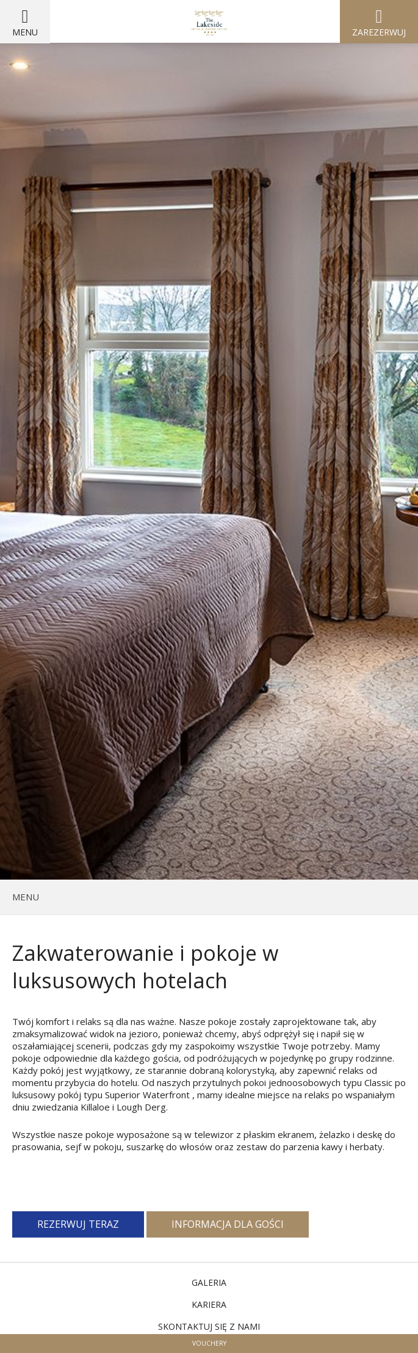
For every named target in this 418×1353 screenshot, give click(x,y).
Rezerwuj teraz (78, 1224)
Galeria (209, 1282)
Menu (25, 32)
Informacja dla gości (227, 1224)
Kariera (209, 1304)
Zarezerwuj (379, 32)
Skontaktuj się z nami (209, 1326)
